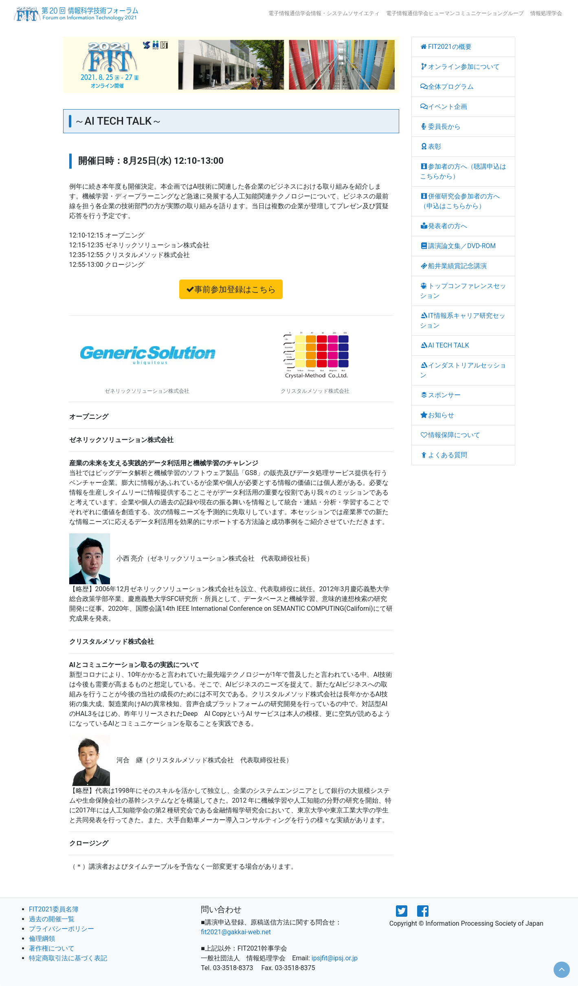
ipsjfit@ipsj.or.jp (335, 958)
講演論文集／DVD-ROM (458, 246)
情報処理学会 (546, 13)
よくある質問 (444, 455)
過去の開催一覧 (52, 919)
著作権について (52, 948)
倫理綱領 (42, 938)
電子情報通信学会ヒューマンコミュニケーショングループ (455, 13)
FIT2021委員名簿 (54, 909)
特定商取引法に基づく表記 (68, 958)
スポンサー (440, 395)
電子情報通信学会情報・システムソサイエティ (324, 13)
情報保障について (450, 435)
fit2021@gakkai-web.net (236, 932)
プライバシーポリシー (61, 929)
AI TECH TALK (444, 345)
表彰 (431, 146)
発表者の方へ (444, 226)
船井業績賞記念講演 (453, 266)
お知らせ (437, 415)
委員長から (440, 126)
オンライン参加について (460, 66)
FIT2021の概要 (446, 47)
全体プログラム (447, 86)
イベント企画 (444, 106)
